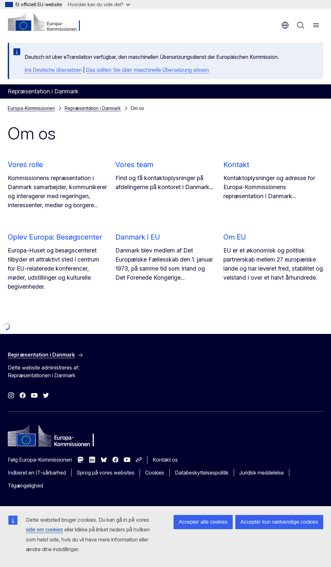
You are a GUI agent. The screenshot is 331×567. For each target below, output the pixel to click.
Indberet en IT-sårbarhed (37, 472)
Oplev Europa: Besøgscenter (55, 237)
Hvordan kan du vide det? (99, 4)
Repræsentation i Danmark (93, 108)
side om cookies (44, 529)
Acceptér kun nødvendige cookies (279, 522)
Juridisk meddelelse (261, 472)
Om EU (234, 237)
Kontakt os (165, 459)
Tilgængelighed (25, 485)
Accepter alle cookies (203, 522)
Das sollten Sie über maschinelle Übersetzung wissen (147, 70)
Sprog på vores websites (105, 472)
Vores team (134, 164)
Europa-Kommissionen (31, 108)
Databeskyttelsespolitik (202, 472)
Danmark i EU (137, 237)
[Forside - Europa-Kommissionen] (47, 22)
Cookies (154, 472)
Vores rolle (25, 164)
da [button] (285, 25)
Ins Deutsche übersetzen (53, 70)
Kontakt (236, 164)
